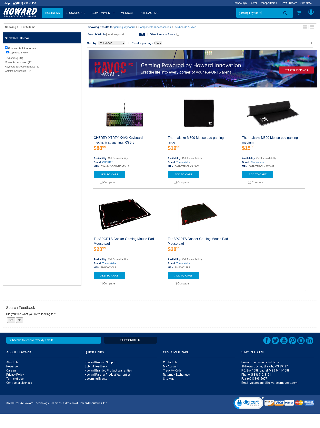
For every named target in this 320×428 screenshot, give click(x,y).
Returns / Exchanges (176, 388)
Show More (11, 280)
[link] (248, 418)
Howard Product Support (101, 376)
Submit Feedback (96, 380)
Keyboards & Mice (185, 27)
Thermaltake (183, 162)
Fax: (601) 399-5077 (254, 393)
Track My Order (173, 384)
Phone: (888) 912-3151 (256, 388)
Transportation (268, 2)
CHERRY (107, 162)
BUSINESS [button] (52, 12)
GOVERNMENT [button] (103, 12)
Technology (240, 2)
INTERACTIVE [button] (149, 12)
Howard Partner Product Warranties (108, 388)
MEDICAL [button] (127, 12)
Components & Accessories (154, 27)
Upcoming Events (96, 393)
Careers (11, 384)
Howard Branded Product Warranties (108, 384)
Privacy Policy (15, 388)
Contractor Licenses (19, 397)
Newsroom (13, 380)
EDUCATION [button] (75, 12)
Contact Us (170, 376)
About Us (12, 376)
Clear (12, 94)
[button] (299, 13)
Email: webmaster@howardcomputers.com (269, 397)
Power (253, 2)
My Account (170, 380)
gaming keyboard (124, 27)
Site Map (168, 393)
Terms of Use (15, 393)
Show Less (11, 169)
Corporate (306, 2)
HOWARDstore (288, 2)
